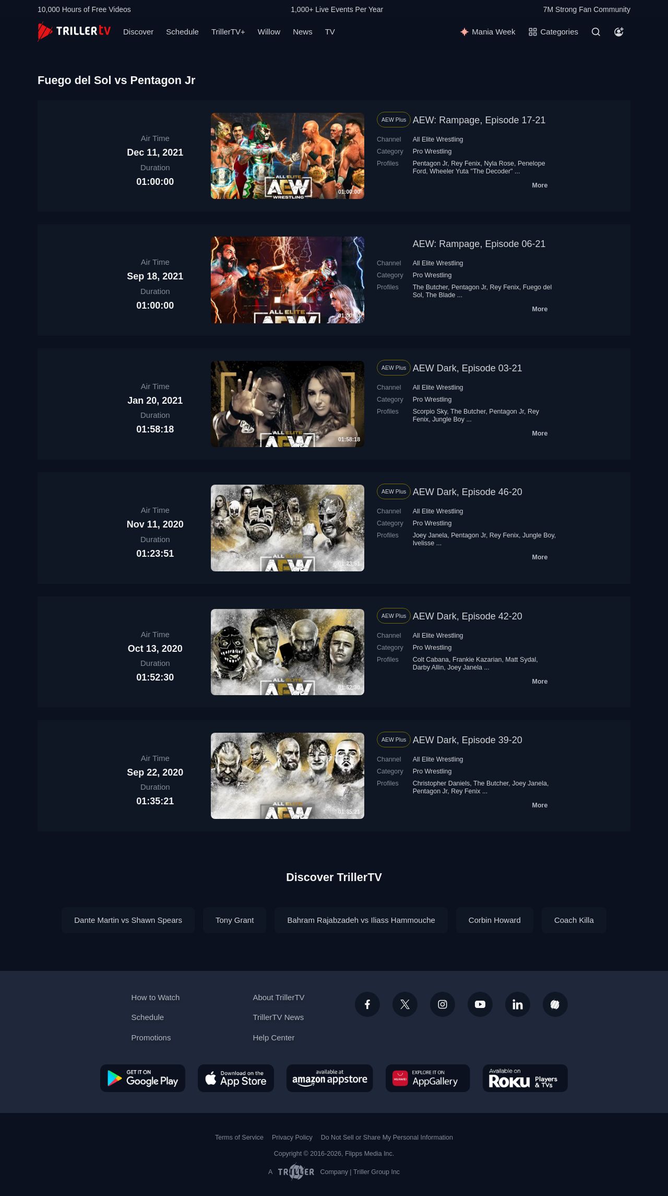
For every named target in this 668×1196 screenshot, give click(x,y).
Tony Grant (235, 920)
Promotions (151, 1037)
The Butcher (430, 287)
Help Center (273, 1037)
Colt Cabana (431, 659)
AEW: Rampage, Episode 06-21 (479, 244)
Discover (138, 31)
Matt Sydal (520, 659)
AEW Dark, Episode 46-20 (467, 492)
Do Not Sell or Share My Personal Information (387, 1137)
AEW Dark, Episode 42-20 (467, 616)
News (303, 31)
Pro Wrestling (432, 151)
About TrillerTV (278, 997)
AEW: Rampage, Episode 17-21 (479, 120)
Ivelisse (424, 543)
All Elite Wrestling (438, 139)
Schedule (182, 31)
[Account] (618, 31)
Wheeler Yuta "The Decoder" (471, 171)
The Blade (440, 295)
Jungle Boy (448, 419)
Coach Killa (574, 920)
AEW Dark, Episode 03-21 (467, 368)
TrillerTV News (278, 1017)
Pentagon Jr (430, 163)
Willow (269, 31)
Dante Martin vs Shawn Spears (128, 920)
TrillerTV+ (228, 31)
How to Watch (156, 997)
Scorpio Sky (430, 411)
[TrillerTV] (74, 31)
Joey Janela (430, 535)
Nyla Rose (499, 163)
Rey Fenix (465, 163)
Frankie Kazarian (477, 659)
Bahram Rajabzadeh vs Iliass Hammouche (361, 920)
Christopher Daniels (441, 783)
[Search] (595, 31)
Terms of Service (239, 1137)
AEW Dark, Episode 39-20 (467, 740)
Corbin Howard (495, 920)
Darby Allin (428, 667)
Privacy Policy (292, 1137)
